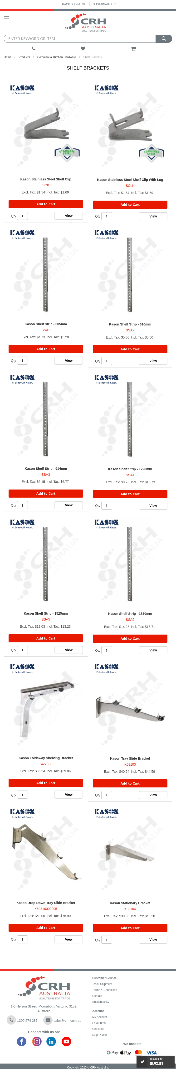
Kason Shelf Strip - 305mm (46, 324)
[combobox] (88, 39)
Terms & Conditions (104, 990)
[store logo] (85, 23)
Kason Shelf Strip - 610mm (130, 324)
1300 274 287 (22, 1020)
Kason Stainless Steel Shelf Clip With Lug (130, 180)
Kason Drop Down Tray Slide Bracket (45, 903)
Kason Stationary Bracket (130, 903)
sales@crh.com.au (62, 1020)
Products (24, 57)
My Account (99, 1017)
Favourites (99, 1023)
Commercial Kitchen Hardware (56, 57)
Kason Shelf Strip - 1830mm (130, 614)
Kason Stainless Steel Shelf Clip (45, 179)
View (69, 216)
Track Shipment (73, 4)
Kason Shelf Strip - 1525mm (46, 613)
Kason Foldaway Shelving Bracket (46, 758)
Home (7, 57)
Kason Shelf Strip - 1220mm (130, 469)
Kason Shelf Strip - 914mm (46, 469)
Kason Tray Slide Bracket (130, 758)
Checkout (98, 1029)
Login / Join (99, 1034)
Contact (97, 996)
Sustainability (104, 4)
